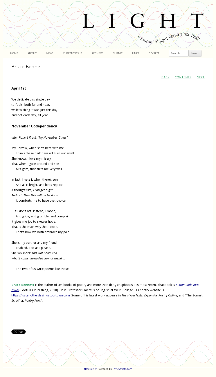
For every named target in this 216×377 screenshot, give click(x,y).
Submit (117, 53)
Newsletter (90, 368)
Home (14, 53)
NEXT (201, 77)
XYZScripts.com (123, 368)
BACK (165, 77)
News (49, 53)
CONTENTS (183, 77)
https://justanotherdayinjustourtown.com (40, 295)
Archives (97, 53)
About (32, 53)
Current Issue (72, 53)
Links (135, 53)
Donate (154, 53)
